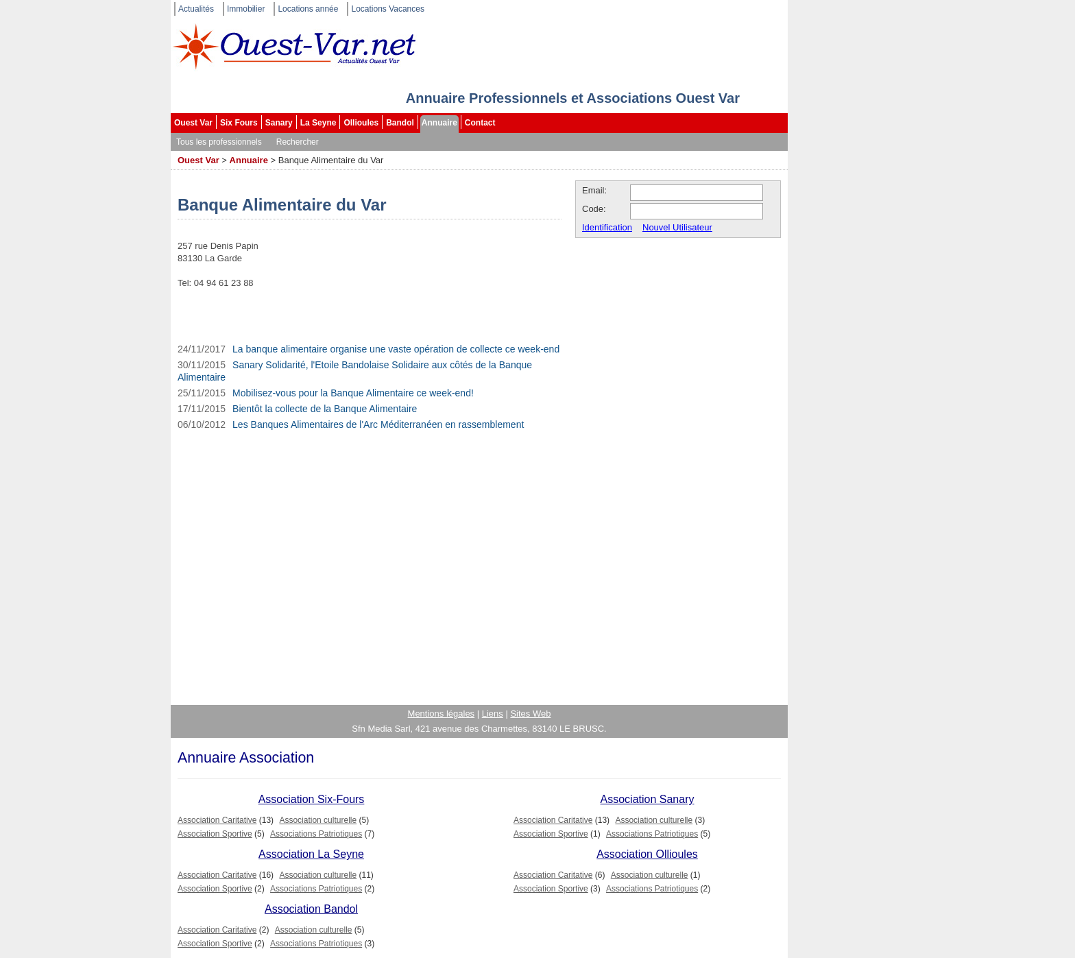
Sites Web (530, 713)
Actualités (196, 9)
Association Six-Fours (311, 799)
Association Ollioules (647, 854)
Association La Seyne (311, 854)
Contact (480, 123)
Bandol (400, 123)
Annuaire (439, 123)
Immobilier (246, 9)
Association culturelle (318, 820)
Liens (492, 713)
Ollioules (360, 123)
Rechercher (297, 142)
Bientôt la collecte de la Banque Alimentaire (324, 408)
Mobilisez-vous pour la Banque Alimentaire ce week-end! (353, 392)
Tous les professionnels (219, 142)
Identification (607, 227)
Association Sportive (215, 834)
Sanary (279, 123)
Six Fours (239, 123)
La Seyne (318, 123)
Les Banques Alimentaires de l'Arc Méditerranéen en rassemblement (378, 424)
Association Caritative (217, 820)
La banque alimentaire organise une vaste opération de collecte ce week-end (395, 349)
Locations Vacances (387, 9)
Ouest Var (193, 123)
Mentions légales (441, 713)
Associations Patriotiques (316, 834)
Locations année (308, 9)
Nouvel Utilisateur (677, 227)
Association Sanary (647, 799)
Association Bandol (311, 909)
